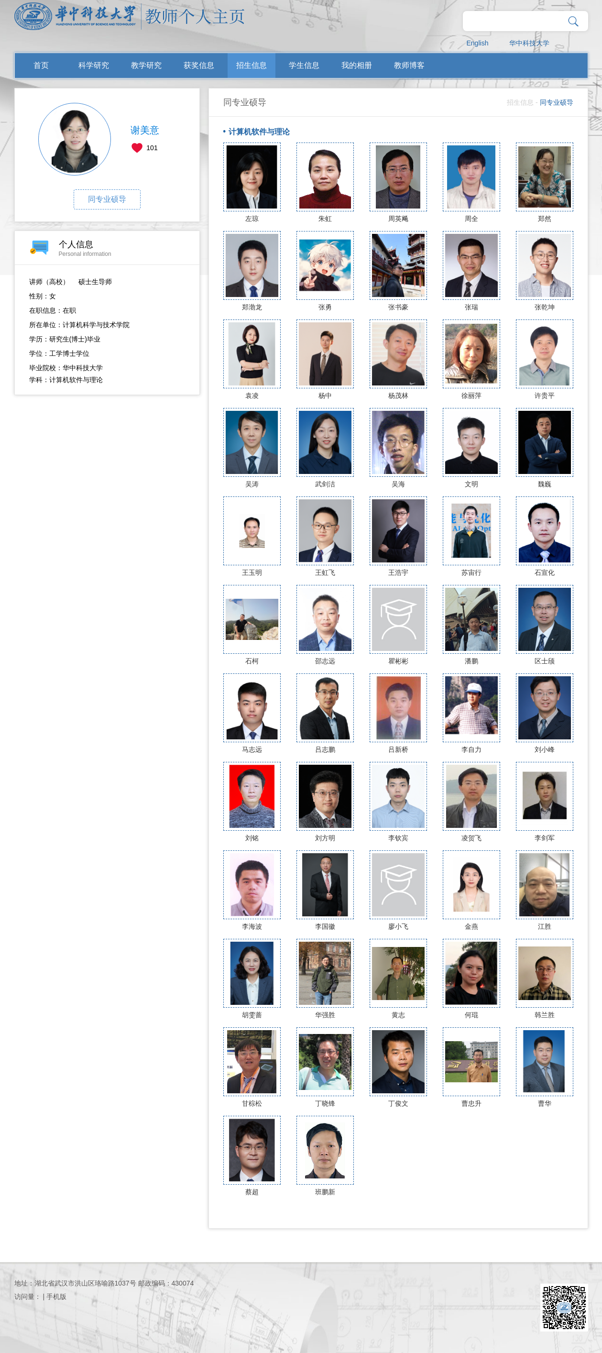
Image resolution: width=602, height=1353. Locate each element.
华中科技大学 (529, 43)
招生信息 (251, 65)
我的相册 (356, 65)
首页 (41, 65)
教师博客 (409, 65)
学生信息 (304, 65)
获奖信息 (199, 65)
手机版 (56, 1296)
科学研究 (93, 65)
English (478, 43)
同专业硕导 (107, 199)
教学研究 (146, 65)
